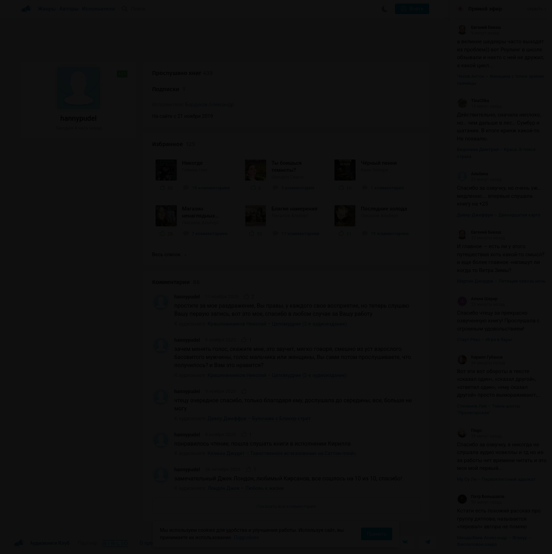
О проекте (151, 543)
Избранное (173, 144)
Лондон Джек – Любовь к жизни (246, 488)
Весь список (169, 254)
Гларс (469, 430)
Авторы (69, 9)
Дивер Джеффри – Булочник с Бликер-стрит (259, 418)
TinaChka (473, 100)
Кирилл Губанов (480, 357)
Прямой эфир (485, 9)
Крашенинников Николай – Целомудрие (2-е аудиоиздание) (277, 324)
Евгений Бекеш (479, 27)
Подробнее (246, 537)
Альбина (472, 174)
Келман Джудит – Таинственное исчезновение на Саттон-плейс (282, 453)
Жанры (47, 9)
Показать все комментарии (286, 506)
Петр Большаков (480, 496)
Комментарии (176, 282)
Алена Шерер (477, 299)
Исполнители (98, 9)
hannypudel (187, 297)
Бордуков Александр (209, 104)
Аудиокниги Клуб (42, 543)
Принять (377, 534)
